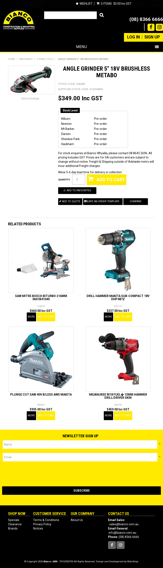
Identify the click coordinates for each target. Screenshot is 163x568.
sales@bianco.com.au (124, 524)
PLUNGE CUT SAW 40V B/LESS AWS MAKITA (41, 394)
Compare (136, 201)
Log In (133, 37)
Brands (13, 528)
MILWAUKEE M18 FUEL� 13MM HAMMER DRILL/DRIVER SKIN (118, 396)
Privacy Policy (42, 524)
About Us (77, 520)
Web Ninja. (133, 561)
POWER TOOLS (45, 59)
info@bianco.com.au (122, 532)
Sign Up (152, 37)
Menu (81, 46)
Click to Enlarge (30, 98)
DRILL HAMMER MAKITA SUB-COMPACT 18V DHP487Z (118, 297)
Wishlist (86, 3)
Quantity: (64, 180)
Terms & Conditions (46, 520)
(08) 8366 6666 (146, 19)
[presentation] (34, 474)
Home (11, 59)
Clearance (15, 524)
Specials (13, 520)
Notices (38, 528)
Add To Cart (46, 316)
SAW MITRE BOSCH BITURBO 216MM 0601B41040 (41, 297)
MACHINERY (26, 59)
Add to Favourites (79, 190)
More (31, 316)
